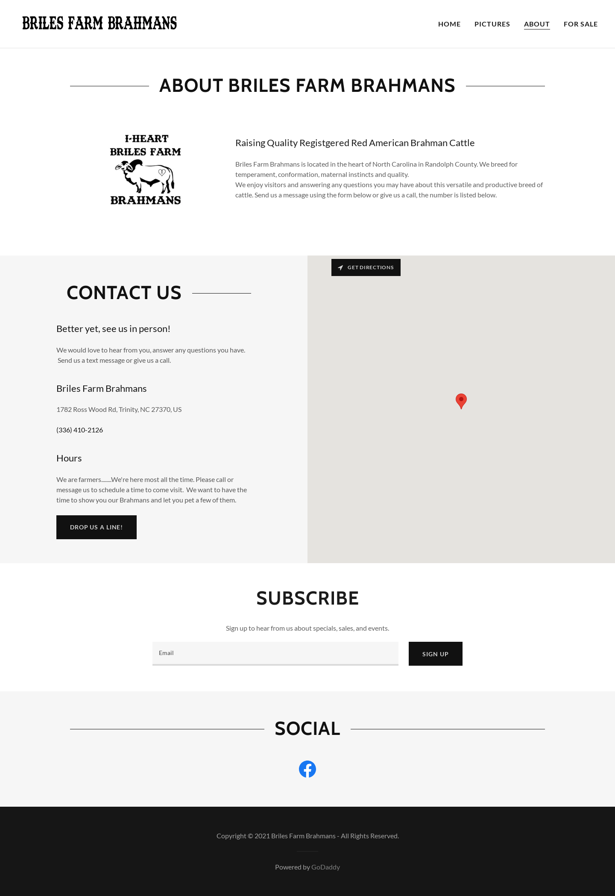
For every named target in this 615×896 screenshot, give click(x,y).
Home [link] (449, 24)
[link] (99, 23)
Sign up (435, 654)
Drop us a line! (96, 527)
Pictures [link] (492, 24)
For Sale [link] (581, 24)
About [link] (537, 24)
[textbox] (275, 654)
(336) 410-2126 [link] (79, 430)
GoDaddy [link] (325, 867)
